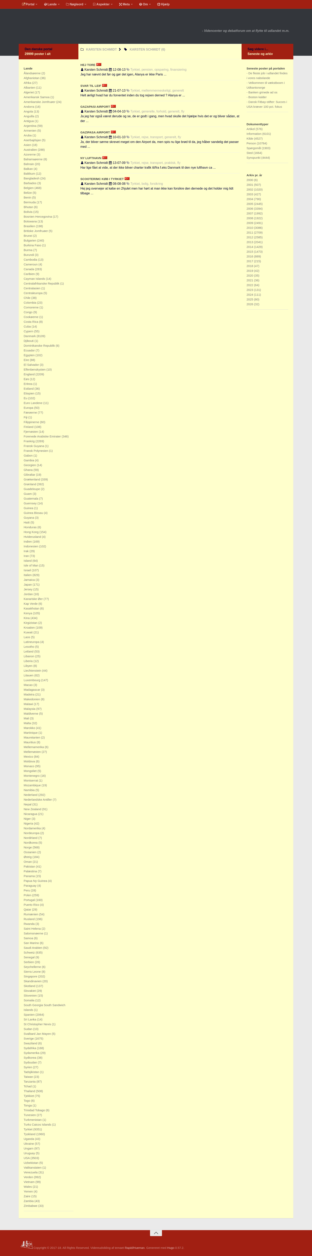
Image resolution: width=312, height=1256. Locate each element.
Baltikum (30, 173)
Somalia (29, 1000)
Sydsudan (31, 1062)
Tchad (28, 1086)
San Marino (32, 943)
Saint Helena (33, 928)
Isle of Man (31, 565)
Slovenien (31, 995)
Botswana (31, 221)
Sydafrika (30, 1048)
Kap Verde (31, 603)
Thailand (30, 1091)
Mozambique (33, 785)
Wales (28, 1186)
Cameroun (31, 264)
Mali (27, 718)
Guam (28, 493)
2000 (250, 180)
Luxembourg (32, 680)
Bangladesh (32, 178)
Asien (28, 145)
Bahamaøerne (33, 159)
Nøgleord (73, 5)
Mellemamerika (34, 747)
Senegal (29, 957)
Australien (31, 149)
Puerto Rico (32, 904)
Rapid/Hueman (135, 1247)
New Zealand (33, 809)
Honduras (30, 527)
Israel (28, 570)
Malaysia (30, 708)
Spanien (29, 1014)
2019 (250, 270)
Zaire (27, 1196)
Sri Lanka (30, 1019)
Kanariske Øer (34, 599)
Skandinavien (33, 981)
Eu (26, 398)
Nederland (31, 794)
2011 (250, 232)
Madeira (29, 694)
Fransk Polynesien (36, 450)
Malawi (29, 704)
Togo (27, 1100)
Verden (29, 1177)
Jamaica (30, 579)
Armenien (30, 130)
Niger (28, 818)
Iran (27, 556)
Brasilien (30, 226)
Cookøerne (31, 317)
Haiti (27, 522)
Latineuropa (32, 642)
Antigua (29, 121)
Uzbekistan (31, 1162)
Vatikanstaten (33, 1167)
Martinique (31, 732)
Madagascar (32, 689)
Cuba (28, 326)
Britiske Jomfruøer (36, 231)
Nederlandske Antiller (38, 799)
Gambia (29, 460)
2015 (250, 251)
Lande (49, 5)
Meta (121, 5)
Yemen (29, 1191)
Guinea (29, 508)
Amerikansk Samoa (37, 97)
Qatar (28, 909)
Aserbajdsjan (33, 140)
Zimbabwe (31, 1205)
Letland (29, 651)
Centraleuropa (33, 293)
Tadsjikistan (32, 1072)
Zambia (29, 1201)
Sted (250, 153)
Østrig (28, 857)
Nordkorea (31, 842)
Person (252, 143)
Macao (28, 685)
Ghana (28, 469)
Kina (27, 618)
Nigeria (29, 823)
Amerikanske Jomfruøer (40, 102)
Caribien (30, 274)
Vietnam (29, 1182)
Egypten (29, 355)
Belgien (29, 188)
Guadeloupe (32, 489)
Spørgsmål (254, 148)
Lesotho (29, 646)
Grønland (30, 484)
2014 (250, 246)
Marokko (30, 728)
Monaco (29, 766)
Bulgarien (30, 240)
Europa (29, 407)
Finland (29, 426)
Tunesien (30, 1115)
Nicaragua (31, 814)
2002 (250, 189)
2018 (250, 266)
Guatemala (31, 498)
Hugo (170, 1247)
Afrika (28, 82)
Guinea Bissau (34, 513)
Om (140, 5)
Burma (28, 250)
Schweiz (30, 952)
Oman (28, 861)
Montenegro (32, 775)
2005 (250, 203)
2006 (250, 208)
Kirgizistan (31, 622)
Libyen (28, 665)
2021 (250, 280)
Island (28, 560)
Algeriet (29, 92)
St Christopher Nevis (38, 1024)
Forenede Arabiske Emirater (43, 436)
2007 (250, 213)
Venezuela (31, 1172)
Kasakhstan (32, 608)
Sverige (29, 1038)
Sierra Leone (33, 971)
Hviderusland (33, 536)
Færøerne (31, 412)
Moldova (30, 761)
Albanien (30, 87)
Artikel (251, 129)
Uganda (29, 1139)
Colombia (30, 302)
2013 (250, 242)
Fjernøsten (31, 431)
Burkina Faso (33, 245)
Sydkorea (30, 1057)
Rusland (29, 919)
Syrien (28, 1067)
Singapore (31, 976)
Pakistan (30, 866)
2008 (250, 218)
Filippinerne (32, 422)
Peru (27, 890)
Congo (28, 312)
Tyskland (30, 1134)
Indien (28, 541)
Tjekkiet (29, 1096)
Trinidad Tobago (35, 1110)
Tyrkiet (28, 1129)
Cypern (29, 331)
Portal (27, 5)
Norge (28, 847)
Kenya (28, 613)
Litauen (29, 675)
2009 (250, 223)
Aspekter (99, 5)
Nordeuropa (32, 833)
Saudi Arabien (33, 947)
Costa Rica (31, 321)
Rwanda (29, 923)
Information (254, 133)
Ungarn (29, 1148)
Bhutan (29, 207)
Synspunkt (254, 157)
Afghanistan (32, 78)
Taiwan (29, 1076)
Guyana (29, 517)
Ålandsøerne (32, 73)
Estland (29, 388)
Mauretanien (32, 737)
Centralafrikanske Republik (42, 283)
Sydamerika (32, 1052)
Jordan (29, 594)
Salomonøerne (34, 933)
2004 (250, 199)
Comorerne (31, 307)
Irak (26, 551)
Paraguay (30, 885)
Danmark (30, 336)
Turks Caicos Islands (38, 1124)
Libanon (29, 656)
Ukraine (29, 1143)
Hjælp (159, 5)
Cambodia (31, 259)
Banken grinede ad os (262, 92)
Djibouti (29, 340)
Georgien (30, 465)
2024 (250, 294)
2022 (250, 285)
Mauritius (30, 742)
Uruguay (30, 1153)
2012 (250, 237)
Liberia (28, 661)
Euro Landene (33, 403)
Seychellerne (33, 966)
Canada (29, 269)
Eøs (27, 379)
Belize (28, 192)
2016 (250, 256)
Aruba (28, 135)
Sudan (28, 1029)
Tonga (28, 1105)
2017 (250, 261)
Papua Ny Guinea (36, 880)
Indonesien (31, 546)
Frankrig (29, 441)
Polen (28, 895)
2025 (250, 299)
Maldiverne (31, 713)
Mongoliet (30, 771)
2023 (250, 290)
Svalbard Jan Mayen (38, 1033)
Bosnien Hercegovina (38, 216)
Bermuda (30, 202)
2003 (250, 194)
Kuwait (28, 632)
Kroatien (30, 627)
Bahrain (29, 164)
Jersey (28, 589)
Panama (30, 876)
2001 (250, 184)
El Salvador (32, 364)
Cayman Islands (35, 278)
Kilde (250, 138)
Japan (28, 584)
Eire (27, 360)
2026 (250, 304)
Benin (28, 197)
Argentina (30, 125)
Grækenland (32, 479)
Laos (27, 637)
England (29, 374)
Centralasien (32, 288)
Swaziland (31, 1043)
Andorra (29, 106)
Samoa (29, 938)
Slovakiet (30, 990)
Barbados (30, 183)
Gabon (28, 455)
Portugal (30, 900)
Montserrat (31, 780)
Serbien (29, 962)
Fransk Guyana (34, 446)
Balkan (29, 168)
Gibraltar (30, 474)
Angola (29, 111)
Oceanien (30, 852)
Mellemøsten (33, 751)
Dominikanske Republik (40, 345)
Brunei (28, 235)
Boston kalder (257, 97)
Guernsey (30, 503)
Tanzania (30, 1081)
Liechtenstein (33, 670)
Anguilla (29, 116)
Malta (28, 723)
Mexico (29, 756)
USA (27, 1158)
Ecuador (30, 350)
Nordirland (31, 837)
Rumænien (31, 914)
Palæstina (31, 871)
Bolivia (28, 211)
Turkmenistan (33, 1119)
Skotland (30, 986)
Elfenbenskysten (35, 369)
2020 (250, 275)
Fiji (26, 417)
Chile (27, 297)
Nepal (28, 804)
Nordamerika (33, 828)
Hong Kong (31, 532)
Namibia (29, 790)
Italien (28, 575)
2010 (250, 227)
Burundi (29, 254)
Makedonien (32, 699)
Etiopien (29, 393)
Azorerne (30, 154)
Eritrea (28, 383)
